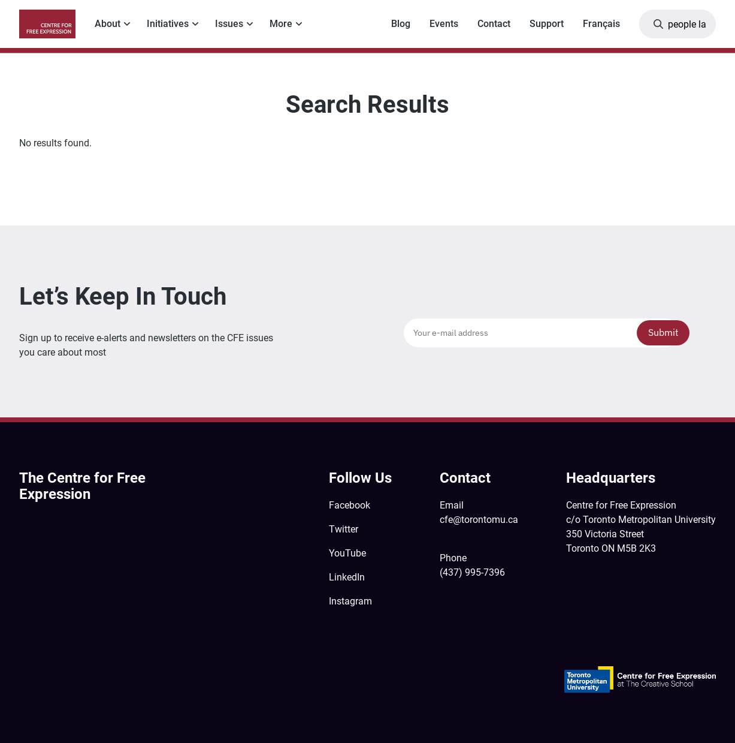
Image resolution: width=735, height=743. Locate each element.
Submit (663, 332)
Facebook (349, 505)
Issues (229, 23)
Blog (400, 23)
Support (547, 23)
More (281, 23)
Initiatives (168, 23)
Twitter (343, 529)
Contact (493, 23)
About (107, 23)
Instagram (350, 601)
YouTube (347, 553)
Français (601, 23)
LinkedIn (347, 577)
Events (443, 23)
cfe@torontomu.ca (479, 519)
